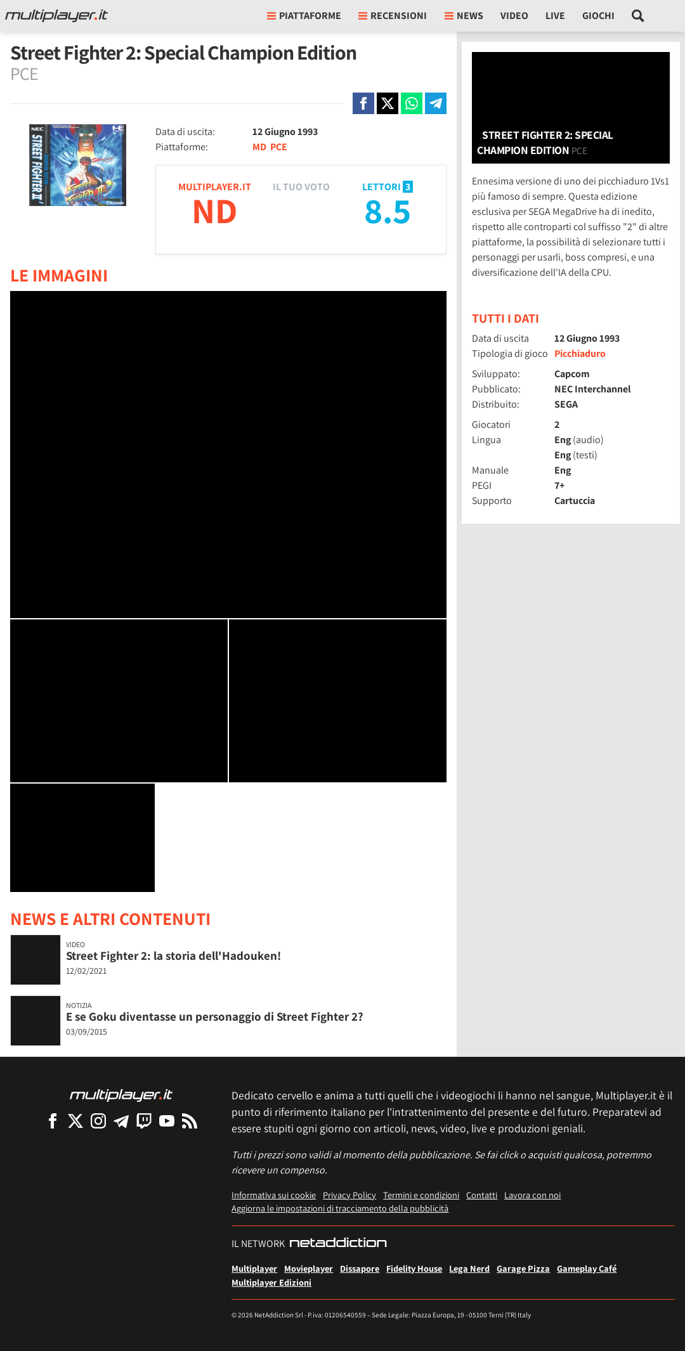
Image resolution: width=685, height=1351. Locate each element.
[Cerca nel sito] (638, 16)
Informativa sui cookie (274, 1195)
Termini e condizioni (421, 1195)
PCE (278, 146)
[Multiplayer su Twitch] (144, 1120)
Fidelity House (414, 1268)
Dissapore (359, 1268)
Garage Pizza (523, 1268)
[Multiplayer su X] (75, 1120)
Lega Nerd (469, 1268)
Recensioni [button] (392, 15)
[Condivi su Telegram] (436, 103)
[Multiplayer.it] (56, 16)
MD (259, 146)
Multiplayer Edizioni (271, 1282)
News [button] (464, 15)
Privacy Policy (349, 1195)
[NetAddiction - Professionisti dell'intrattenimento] (338, 1243)
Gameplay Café (586, 1268)
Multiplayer (254, 1268)
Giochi (598, 15)
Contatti (481, 1195)
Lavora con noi (532, 1195)
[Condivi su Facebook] (363, 103)
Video (514, 15)
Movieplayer (308, 1268)
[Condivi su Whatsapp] (411, 103)
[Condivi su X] (387, 103)
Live (555, 15)
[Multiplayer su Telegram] (121, 1120)
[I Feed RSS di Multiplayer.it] (189, 1120)
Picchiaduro (580, 353)
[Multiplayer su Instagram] (98, 1120)
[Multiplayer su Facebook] (52, 1120)
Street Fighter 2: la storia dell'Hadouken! (173, 955)
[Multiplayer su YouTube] (166, 1120)
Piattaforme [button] (304, 15)
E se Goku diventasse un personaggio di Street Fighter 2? (214, 1016)
